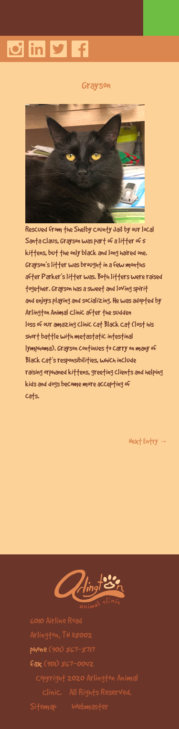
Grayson (96, 84)
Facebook (80, 49)
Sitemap (43, 706)
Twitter (58, 49)
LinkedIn (37, 49)
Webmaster (90, 706)
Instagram (15, 49)
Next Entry (148, 441)
